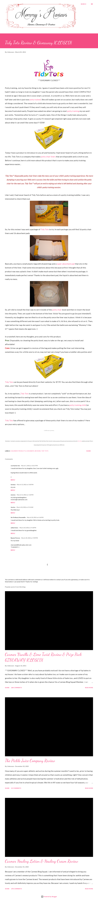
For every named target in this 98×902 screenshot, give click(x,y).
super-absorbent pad (66, 264)
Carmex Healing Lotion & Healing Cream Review (41, 861)
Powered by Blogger (49, 896)
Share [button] (88, 451)
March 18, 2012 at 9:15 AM (25, 507)
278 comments (16, 889)
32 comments (16, 788)
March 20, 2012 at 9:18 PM (28, 527)
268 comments (16, 687)
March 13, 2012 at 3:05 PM (25, 484)
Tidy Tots (45, 229)
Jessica (13, 507)
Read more (89, 687)
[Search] (83, 4)
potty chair (57, 310)
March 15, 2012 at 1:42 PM (25, 495)
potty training (73, 111)
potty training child (77, 405)
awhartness (14, 527)
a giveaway (49, 430)
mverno (13, 495)
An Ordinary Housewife (18, 517)
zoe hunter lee (15, 465)
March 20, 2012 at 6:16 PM (35, 517)
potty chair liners (48, 156)
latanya (13, 484)
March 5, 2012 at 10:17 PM (29, 465)
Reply (13, 480)
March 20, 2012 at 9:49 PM (29, 538)
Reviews (38, 451)
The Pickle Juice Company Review (30, 760)
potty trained (35, 99)
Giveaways (30, 451)
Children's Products (18, 451)
